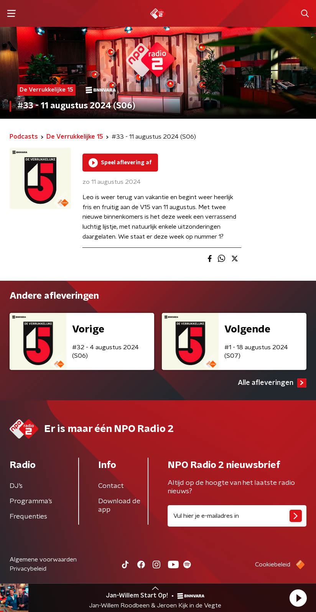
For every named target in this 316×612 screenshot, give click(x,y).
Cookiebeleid (272, 564)
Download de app (119, 505)
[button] (298, 598)
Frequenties (28, 516)
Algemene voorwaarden (43, 559)
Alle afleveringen (272, 383)
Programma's (31, 501)
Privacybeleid (28, 569)
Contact (111, 486)
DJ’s (16, 486)
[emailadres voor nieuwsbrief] (237, 516)
